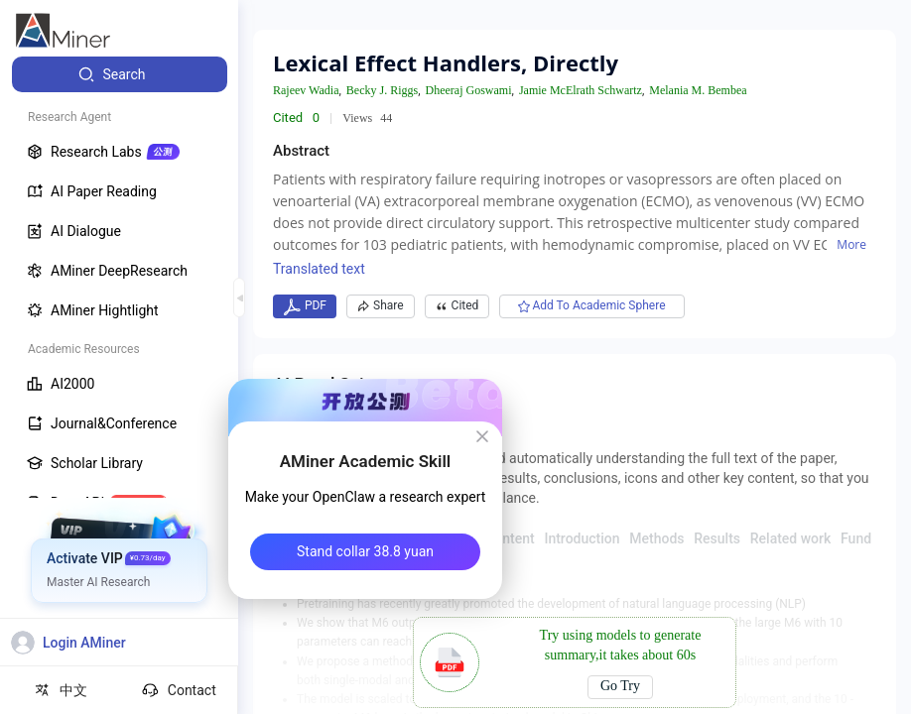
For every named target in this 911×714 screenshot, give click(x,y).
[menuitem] (119, 74)
